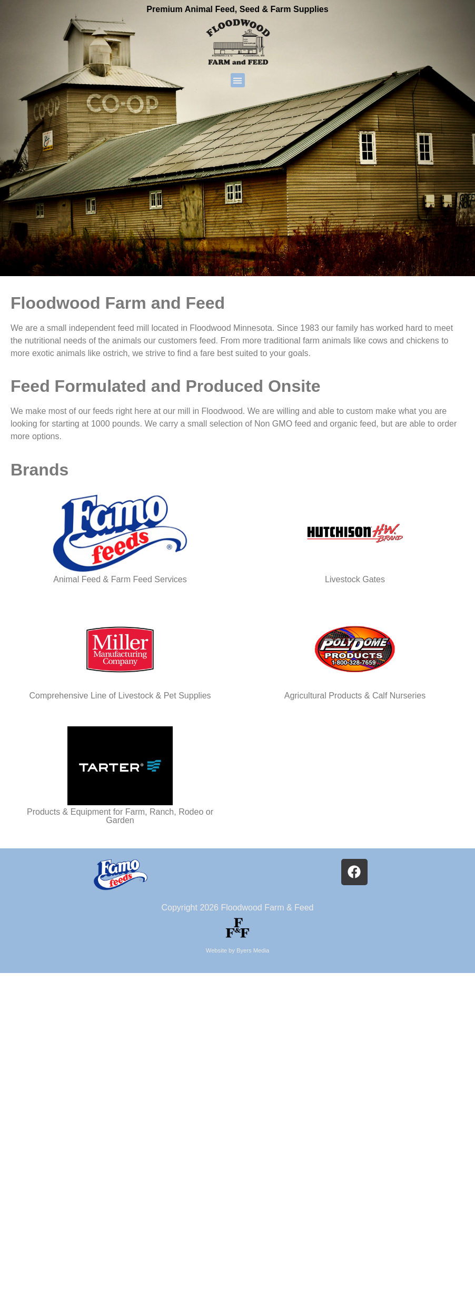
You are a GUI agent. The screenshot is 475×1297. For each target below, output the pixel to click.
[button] (238, 80)
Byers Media (252, 950)
